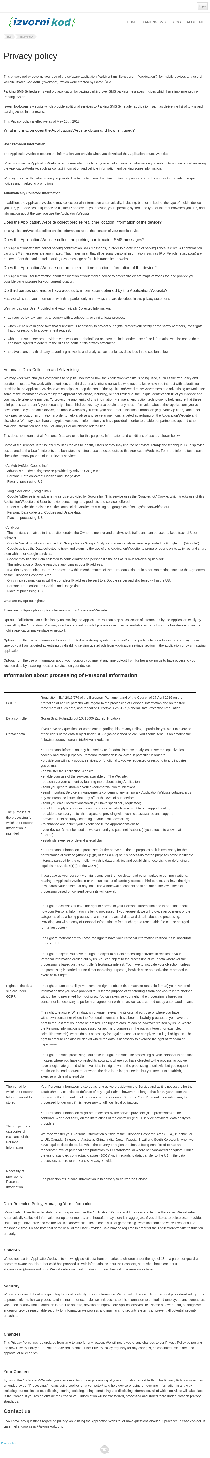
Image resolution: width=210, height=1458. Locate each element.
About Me (195, 22)
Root (9, 36)
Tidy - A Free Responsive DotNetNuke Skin (105, 1449)
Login (202, 6)
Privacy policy (26, 36)
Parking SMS (154, 22)
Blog (176, 22)
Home (132, 22)
